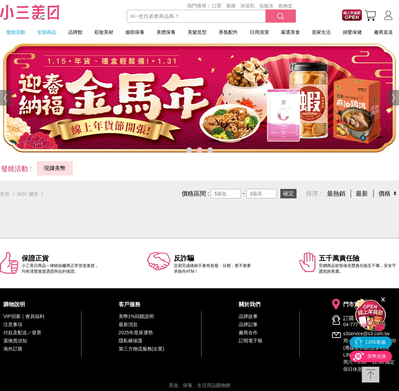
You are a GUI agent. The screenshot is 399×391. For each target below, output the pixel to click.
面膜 (231, 5)
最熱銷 (336, 193)
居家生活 (321, 32)
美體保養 (166, 32)
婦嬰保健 (352, 32)
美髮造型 (197, 32)
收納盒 (285, 5)
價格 (384, 193)
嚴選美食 (290, 32)
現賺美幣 (55, 168)
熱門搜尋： (199, 5)
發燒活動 (15, 32)
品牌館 (75, 32)
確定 (288, 193)
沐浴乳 (247, 5)
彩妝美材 (103, 32)
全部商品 (46, 32)
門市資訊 (354, 304)
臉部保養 (134, 32)
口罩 (216, 5)
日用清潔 (259, 32)
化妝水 (266, 5)
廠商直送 (383, 32)
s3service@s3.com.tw (366, 333)
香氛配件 (228, 32)
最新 (362, 193)
